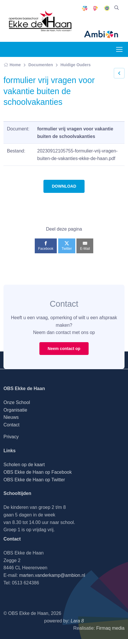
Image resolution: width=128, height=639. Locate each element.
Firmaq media (110, 628)
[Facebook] (46, 245)
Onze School (16, 402)
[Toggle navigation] (119, 49)
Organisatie (15, 410)
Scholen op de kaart (24, 464)
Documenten (40, 64)
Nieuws (11, 417)
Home (12, 64)
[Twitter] (66, 245)
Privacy (11, 436)
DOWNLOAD (64, 186)
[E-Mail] (84, 245)
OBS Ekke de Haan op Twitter (34, 479)
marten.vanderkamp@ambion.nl (52, 575)
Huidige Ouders (76, 64)
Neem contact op (64, 348)
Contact (11, 424)
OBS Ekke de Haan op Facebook (37, 472)
